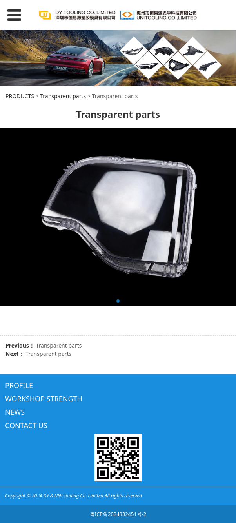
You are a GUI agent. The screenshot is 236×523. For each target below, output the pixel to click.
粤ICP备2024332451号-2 (118, 514)
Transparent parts (63, 96)
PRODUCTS (19, 96)
